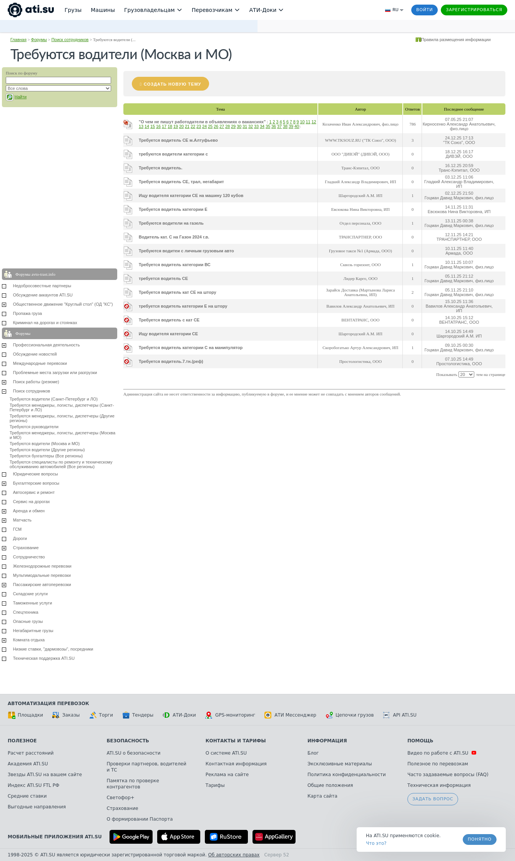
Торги (101, 715)
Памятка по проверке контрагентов (132, 784)
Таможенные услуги (32, 603)
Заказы (66, 715)
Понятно (480, 839)
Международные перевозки (40, 363)
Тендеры (137, 715)
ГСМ (17, 529)
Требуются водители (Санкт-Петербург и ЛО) (54, 399)
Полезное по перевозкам (437, 764)
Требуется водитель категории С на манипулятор (191, 347)
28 (227, 126)
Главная (18, 39)
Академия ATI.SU (28, 764)
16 (158, 126)
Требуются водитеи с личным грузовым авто (186, 250)
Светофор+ (120, 797)
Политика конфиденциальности (346, 774)
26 (216, 126)
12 (313, 121)
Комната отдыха (29, 639)
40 (296, 126)
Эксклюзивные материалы (339, 764)
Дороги (20, 538)
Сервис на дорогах (31, 501)
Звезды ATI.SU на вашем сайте (45, 774)
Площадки (25, 715)
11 (308, 121)
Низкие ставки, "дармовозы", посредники (53, 649)
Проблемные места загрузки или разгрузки (55, 372)
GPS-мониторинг (230, 715)
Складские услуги (30, 593)
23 (198, 126)
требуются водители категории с (173, 154)
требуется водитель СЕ (163, 278)
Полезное (22, 740)
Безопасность (127, 740)
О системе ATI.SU (226, 753)
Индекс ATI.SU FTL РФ (33, 785)
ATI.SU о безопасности (133, 753)
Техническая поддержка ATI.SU (44, 658)
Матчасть (22, 520)
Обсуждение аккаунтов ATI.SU (43, 295)
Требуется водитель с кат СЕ (169, 320)
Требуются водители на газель (171, 223)
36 (273, 126)
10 (302, 121)
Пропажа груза (27, 313)
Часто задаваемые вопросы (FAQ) (447, 774)
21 (187, 126)
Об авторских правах (234, 855)
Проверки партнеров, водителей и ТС (146, 767)
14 (147, 126)
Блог (313, 753)
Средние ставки (27, 796)
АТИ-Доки (179, 715)
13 (141, 126)
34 (262, 126)
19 (175, 126)
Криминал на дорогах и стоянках (45, 322)
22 (193, 126)
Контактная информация (236, 764)
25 (210, 126)
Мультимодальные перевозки (42, 575)
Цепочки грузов (350, 715)
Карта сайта (322, 796)
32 (250, 126)
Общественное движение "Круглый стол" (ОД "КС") (63, 304)
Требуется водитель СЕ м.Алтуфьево (178, 140)
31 (245, 126)
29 (233, 126)
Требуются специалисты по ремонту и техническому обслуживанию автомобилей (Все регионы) (61, 464)
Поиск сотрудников (70, 39)
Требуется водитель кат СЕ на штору (177, 292)
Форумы (39, 39)
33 (256, 126)
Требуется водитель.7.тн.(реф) (171, 361)
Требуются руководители (34, 426)
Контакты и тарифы (236, 740)
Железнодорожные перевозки (42, 566)
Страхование (26, 547)
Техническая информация (439, 785)
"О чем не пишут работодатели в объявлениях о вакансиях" (202, 121)
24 (204, 126)
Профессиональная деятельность (46, 345)
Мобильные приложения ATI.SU (55, 836)
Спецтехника (25, 612)
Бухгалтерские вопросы (36, 483)
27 (221, 126)
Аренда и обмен (29, 510)
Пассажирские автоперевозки (42, 584)
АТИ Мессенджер (290, 715)
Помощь (420, 740)
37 (279, 126)
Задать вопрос (432, 798)
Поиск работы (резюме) (36, 381)
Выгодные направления (37, 807)
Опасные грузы (28, 621)
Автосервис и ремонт (34, 492)
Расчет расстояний (31, 753)
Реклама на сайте (227, 774)
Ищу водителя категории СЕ (168, 333)
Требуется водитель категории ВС (175, 264)
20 (181, 126)
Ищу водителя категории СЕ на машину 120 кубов (191, 195)
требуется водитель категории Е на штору (183, 306)
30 (239, 126)
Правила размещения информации (456, 39)
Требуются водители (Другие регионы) (47, 449)
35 (268, 126)
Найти (21, 96)
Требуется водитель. (161, 168)
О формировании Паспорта (139, 819)
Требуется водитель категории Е (173, 209)
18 (170, 126)
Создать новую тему (172, 84)
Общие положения (330, 785)
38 (285, 126)
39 (291, 126)
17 (164, 126)
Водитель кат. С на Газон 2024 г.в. (174, 237)
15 (152, 126)
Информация (327, 740)
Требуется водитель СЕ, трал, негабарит (181, 181)
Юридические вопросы (35, 474)
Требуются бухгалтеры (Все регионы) (46, 456)
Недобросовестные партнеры (42, 285)
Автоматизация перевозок (48, 703)
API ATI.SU (400, 715)
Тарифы (215, 785)
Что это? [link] (376, 843)
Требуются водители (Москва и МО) (45, 443)
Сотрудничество (29, 557)
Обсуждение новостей (35, 354)
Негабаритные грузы (33, 630)
